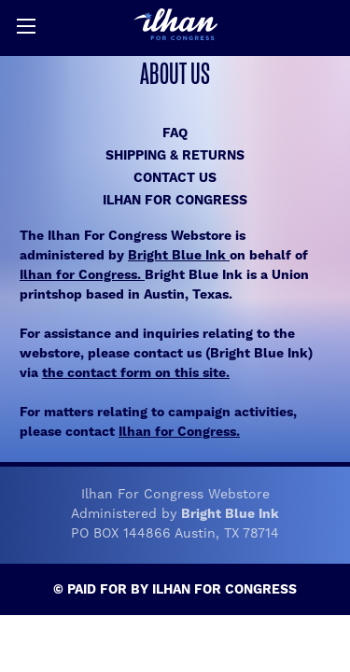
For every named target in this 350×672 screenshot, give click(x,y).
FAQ (175, 133)
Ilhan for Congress (175, 200)
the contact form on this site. (136, 373)
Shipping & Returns (175, 155)
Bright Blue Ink (179, 255)
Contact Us (175, 178)
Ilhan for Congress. (82, 275)
